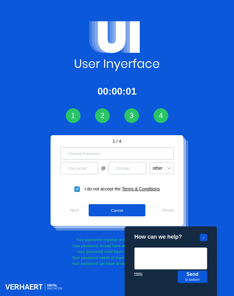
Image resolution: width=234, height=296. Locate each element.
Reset (168, 210)
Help (138, 273)
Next (74, 210)
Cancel (117, 210)
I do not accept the (122, 188)
